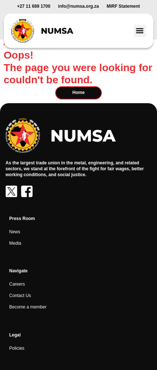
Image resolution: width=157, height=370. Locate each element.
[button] (140, 31)
